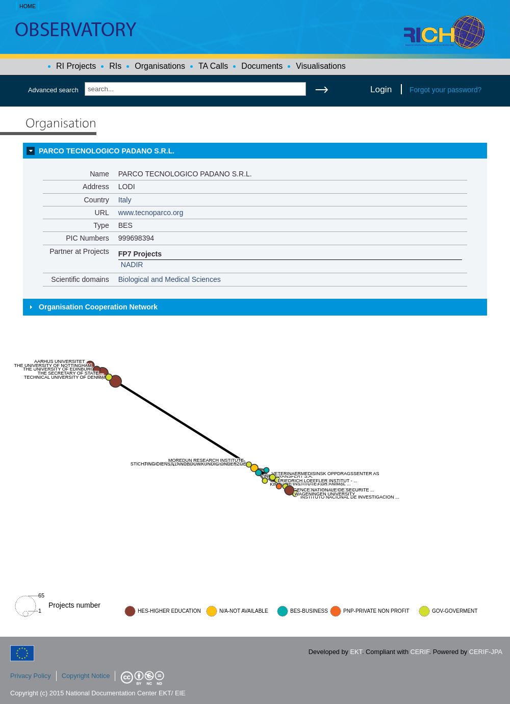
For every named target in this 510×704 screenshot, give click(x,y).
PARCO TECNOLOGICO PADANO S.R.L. (106, 151)
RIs (115, 66)
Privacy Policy (30, 676)
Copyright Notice (86, 676)
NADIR (132, 264)
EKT (356, 652)
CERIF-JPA (485, 652)
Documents (262, 66)
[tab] (255, 151)
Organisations (160, 66)
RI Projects (76, 66)
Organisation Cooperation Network (98, 307)
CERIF (420, 652)
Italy (125, 200)
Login (381, 89)
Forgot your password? (445, 90)
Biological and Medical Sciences (169, 279)
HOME (27, 6)
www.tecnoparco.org (151, 212)
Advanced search (53, 90)
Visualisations (321, 66)
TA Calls (213, 66)
